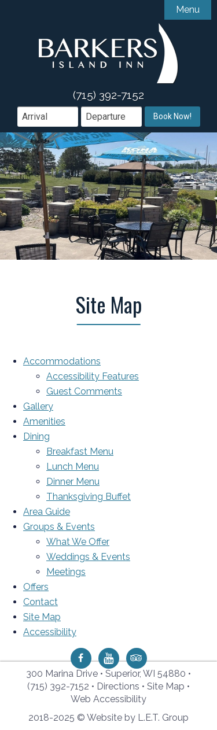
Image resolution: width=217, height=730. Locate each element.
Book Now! (172, 116)
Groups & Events (59, 526)
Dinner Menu (73, 481)
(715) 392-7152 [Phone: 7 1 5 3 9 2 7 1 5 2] (58, 686)
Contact (40, 601)
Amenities (44, 421)
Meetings (66, 571)
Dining (36, 436)
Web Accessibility (108, 699)
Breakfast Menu (79, 451)
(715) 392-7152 (108, 95)
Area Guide (46, 511)
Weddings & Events (88, 556)
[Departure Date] (111, 116)
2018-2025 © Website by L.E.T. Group (108, 717)
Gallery (38, 406)
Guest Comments (84, 391)
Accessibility (49, 631)
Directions (118, 686)
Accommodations (62, 361)
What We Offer (77, 541)
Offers (36, 586)
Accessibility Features (92, 376)
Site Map (42, 616)
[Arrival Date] (47, 116)
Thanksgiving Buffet (88, 496)
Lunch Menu (72, 466)
